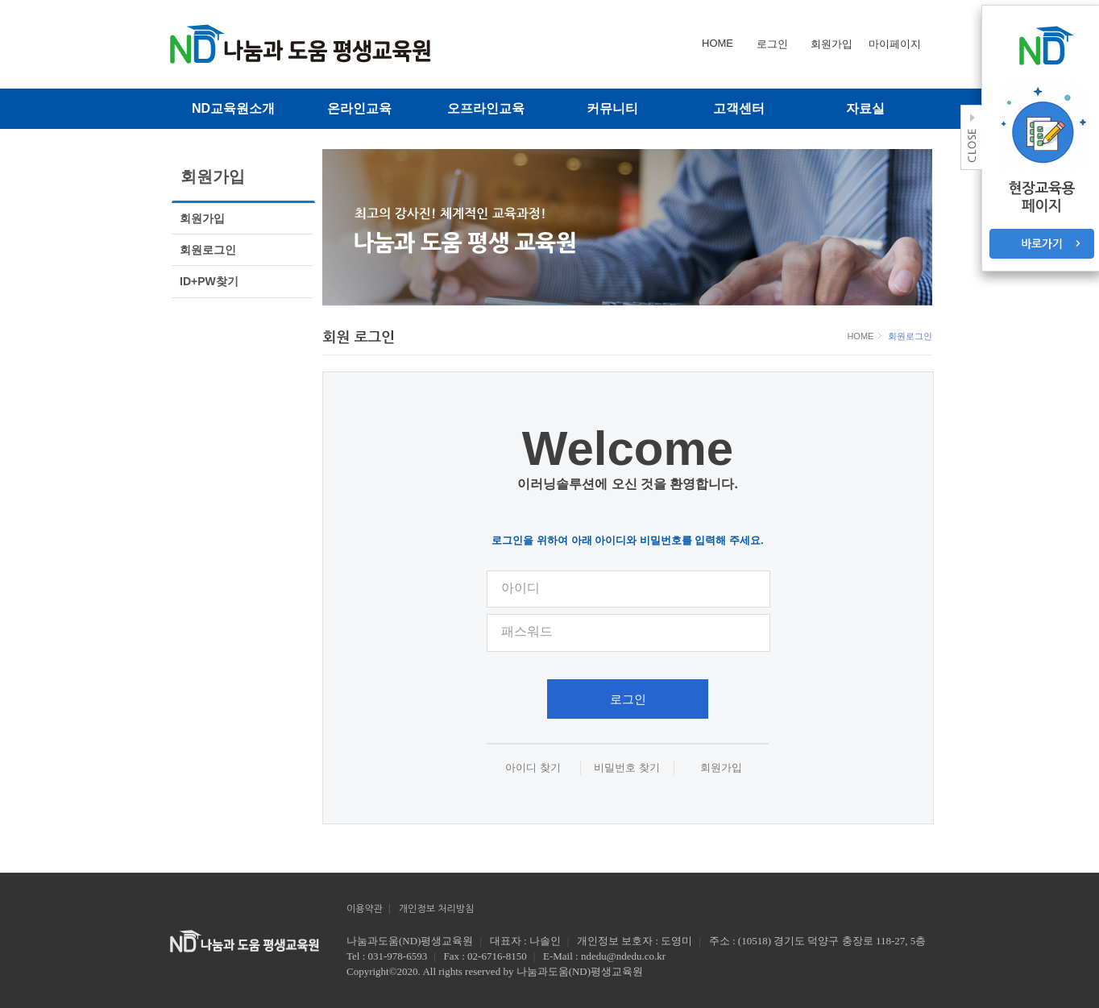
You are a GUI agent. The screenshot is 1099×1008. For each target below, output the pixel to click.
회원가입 (202, 218)
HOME (861, 336)
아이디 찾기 (533, 767)
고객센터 (739, 108)
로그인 (628, 699)
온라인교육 (359, 108)
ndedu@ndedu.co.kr (623, 956)
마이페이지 (895, 44)
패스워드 (527, 631)
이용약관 (364, 909)
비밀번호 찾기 (627, 767)
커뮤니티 (612, 108)
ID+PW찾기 (209, 281)
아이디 (520, 588)
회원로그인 (208, 249)
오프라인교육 (486, 108)
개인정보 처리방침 (437, 909)
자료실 (865, 108)
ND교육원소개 (233, 108)
